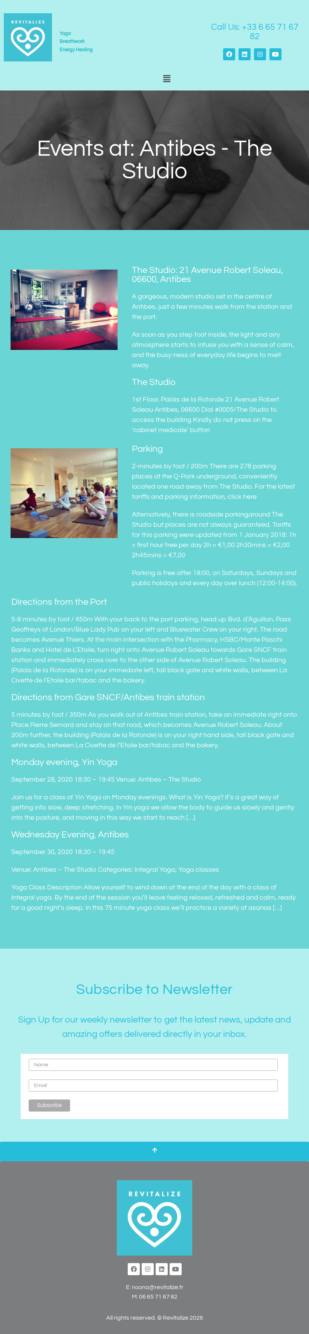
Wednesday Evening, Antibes (70, 834)
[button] (166, 79)
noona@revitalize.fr (158, 1287)
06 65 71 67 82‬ (158, 1297)
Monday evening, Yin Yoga (64, 762)
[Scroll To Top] (154, 1151)
